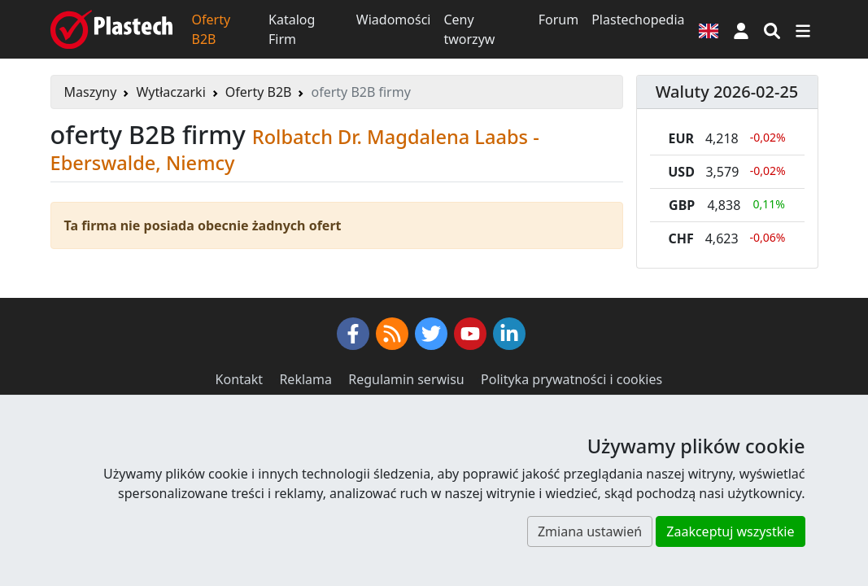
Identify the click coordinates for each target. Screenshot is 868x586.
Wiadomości (393, 19)
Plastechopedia (637, 19)
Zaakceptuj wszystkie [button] (730, 531)
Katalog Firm (291, 29)
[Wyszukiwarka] (772, 29)
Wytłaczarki (170, 92)
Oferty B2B (211, 29)
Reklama (305, 379)
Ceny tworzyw (469, 29)
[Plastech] (111, 29)
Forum (558, 19)
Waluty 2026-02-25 (727, 92)
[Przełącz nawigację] (802, 29)
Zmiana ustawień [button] (590, 531)
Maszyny (90, 92)
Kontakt (240, 379)
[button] (741, 29)
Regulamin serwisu (406, 379)
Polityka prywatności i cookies (571, 379)
